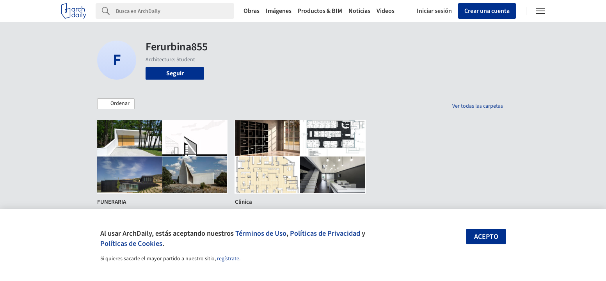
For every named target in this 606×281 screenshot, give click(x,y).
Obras (251, 11)
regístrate (228, 259)
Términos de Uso (260, 233)
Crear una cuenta (487, 11)
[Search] (175, 11)
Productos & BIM (320, 11)
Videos (386, 11)
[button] (116, 103)
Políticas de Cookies (131, 243)
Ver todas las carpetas (477, 106)
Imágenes (278, 11)
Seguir (175, 73)
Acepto (486, 237)
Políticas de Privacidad (325, 233)
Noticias (359, 11)
